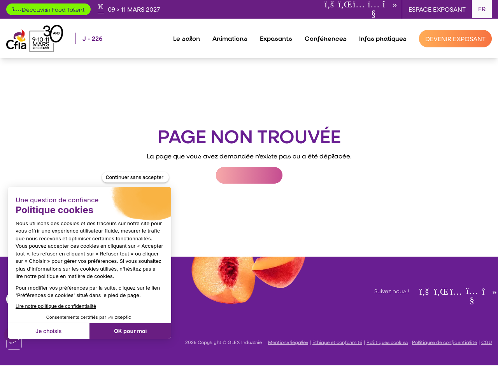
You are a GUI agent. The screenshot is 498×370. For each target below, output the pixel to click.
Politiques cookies (387, 342)
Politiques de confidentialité (444, 342)
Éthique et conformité (337, 342)
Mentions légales (288, 342)
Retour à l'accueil (249, 175)
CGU (486, 342)
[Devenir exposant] (455, 38)
